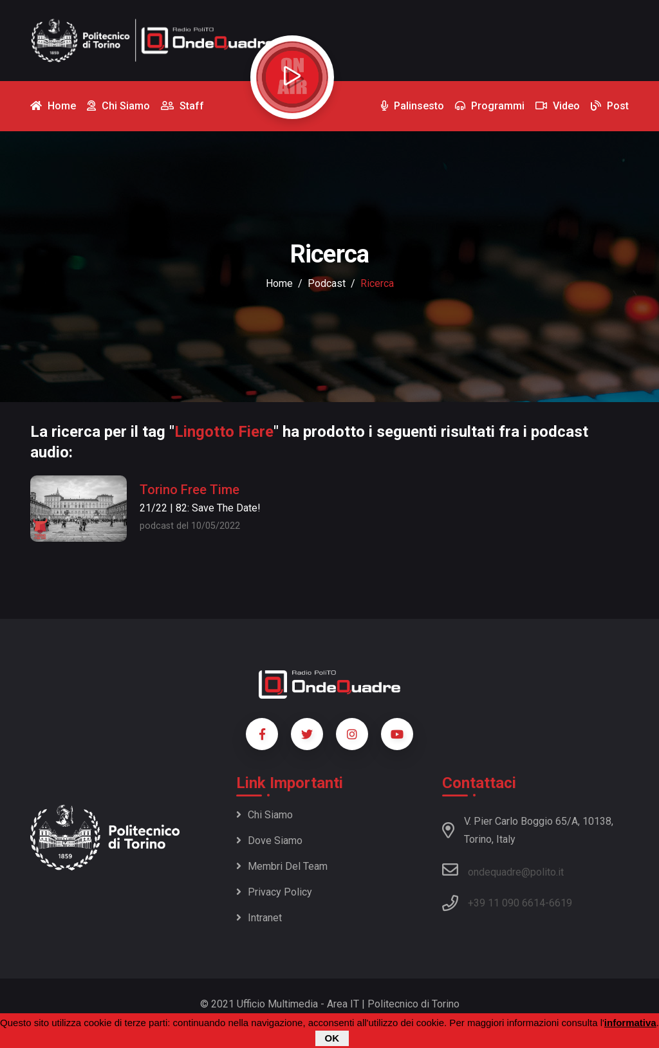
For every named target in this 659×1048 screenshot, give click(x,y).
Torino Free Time (189, 489)
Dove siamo (269, 840)
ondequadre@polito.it (503, 869)
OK (332, 1038)
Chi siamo (264, 815)
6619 (560, 903)
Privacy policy (274, 892)
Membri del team (282, 866)
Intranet (259, 918)
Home (279, 283)
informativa (630, 1022)
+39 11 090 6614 (506, 903)
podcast (327, 283)
